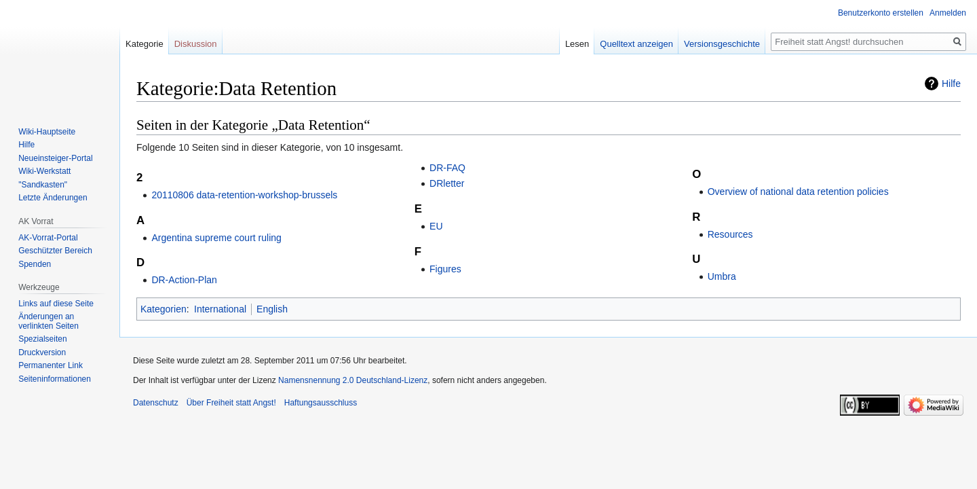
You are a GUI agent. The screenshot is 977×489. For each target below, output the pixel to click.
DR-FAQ (447, 167)
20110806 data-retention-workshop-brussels (244, 194)
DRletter (446, 183)
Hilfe (951, 83)
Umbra (722, 276)
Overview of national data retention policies (798, 191)
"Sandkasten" (42, 184)
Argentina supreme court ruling (216, 237)
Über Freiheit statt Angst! (231, 403)
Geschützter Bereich (55, 250)
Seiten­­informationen (54, 379)
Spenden (34, 264)
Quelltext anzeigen (636, 44)
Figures (445, 269)
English (272, 309)
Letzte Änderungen (52, 197)
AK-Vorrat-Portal (47, 237)
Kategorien (163, 309)
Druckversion (42, 352)
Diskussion (195, 44)
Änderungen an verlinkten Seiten (48, 321)
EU (435, 226)
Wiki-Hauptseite (46, 132)
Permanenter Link (50, 365)
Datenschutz (155, 403)
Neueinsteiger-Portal (55, 158)
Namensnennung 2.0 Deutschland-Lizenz (352, 380)
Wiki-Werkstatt (44, 171)
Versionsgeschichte (722, 44)
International (220, 309)
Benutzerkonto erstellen (880, 13)
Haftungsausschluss (320, 403)
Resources (730, 234)
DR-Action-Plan (183, 279)
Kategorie (145, 44)
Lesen (577, 44)
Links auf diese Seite (56, 303)
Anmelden (948, 13)
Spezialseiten (42, 339)
